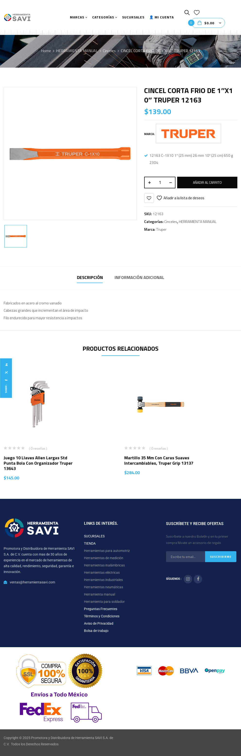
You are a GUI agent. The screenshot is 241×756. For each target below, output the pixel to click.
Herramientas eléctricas (102, 572)
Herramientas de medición (103, 558)
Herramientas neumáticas (103, 587)
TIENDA (90, 543)
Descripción (90, 277)
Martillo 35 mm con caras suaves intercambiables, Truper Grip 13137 (158, 460)
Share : (6, 388)
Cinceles (109, 51)
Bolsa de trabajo (96, 631)
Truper (161, 229)
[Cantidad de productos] (160, 182)
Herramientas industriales (103, 580)
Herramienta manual (99, 594)
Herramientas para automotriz (107, 551)
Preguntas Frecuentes (100, 609)
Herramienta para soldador (104, 602)
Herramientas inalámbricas (104, 565)
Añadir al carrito (207, 182)
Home (46, 51)
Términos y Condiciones (101, 616)
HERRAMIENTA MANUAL (77, 51)
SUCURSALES (94, 536)
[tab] (90, 278)
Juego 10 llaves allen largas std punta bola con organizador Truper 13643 (38, 463)
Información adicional (139, 277)
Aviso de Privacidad (98, 623)
